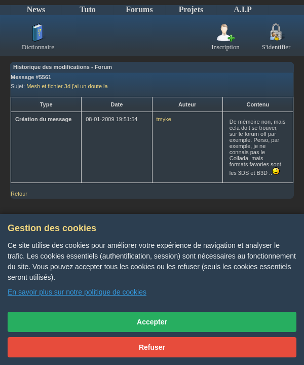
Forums (139, 9)
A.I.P (243, 9)
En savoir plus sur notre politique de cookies (77, 292)
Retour (19, 194)
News (36, 9)
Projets (191, 9)
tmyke (164, 119)
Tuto (87, 9)
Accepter (152, 322)
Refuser (152, 347)
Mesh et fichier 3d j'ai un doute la (66, 86)
